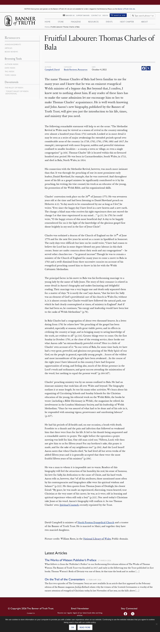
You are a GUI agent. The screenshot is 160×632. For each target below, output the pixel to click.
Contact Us (97, 16)
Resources (93, 22)
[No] (156, 624)
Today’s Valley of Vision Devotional (16, 94)
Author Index (12, 66)
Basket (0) (121, 16)
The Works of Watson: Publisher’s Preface (70, 561)
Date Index (10, 69)
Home (47, 29)
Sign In (107, 16)
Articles (9, 50)
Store (61, 22)
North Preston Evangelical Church (95, 524)
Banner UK (71, 16)
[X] (148, 70)
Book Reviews (70, 71)
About (144, 22)
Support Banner (84, 16)
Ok (72, 627)
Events (109, 22)
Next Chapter (127, 22)
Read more (85, 627)
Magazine (76, 22)
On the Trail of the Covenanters (65, 581)
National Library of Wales (97, 540)
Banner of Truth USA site (126, 9)
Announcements (13, 46)
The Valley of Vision (14, 89)
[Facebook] (144, 70)
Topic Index (11, 77)
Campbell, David (52, 71)
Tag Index (10, 73)
